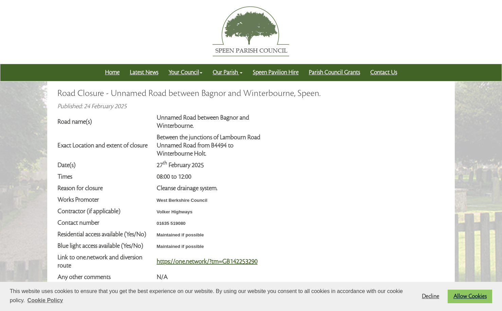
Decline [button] (430, 296)
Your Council (185, 72)
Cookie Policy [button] (45, 300)
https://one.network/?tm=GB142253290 (207, 261)
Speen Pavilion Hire (276, 72)
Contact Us (383, 72)
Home (112, 72)
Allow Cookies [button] (470, 296)
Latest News (144, 72)
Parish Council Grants (334, 72)
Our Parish (228, 72)
